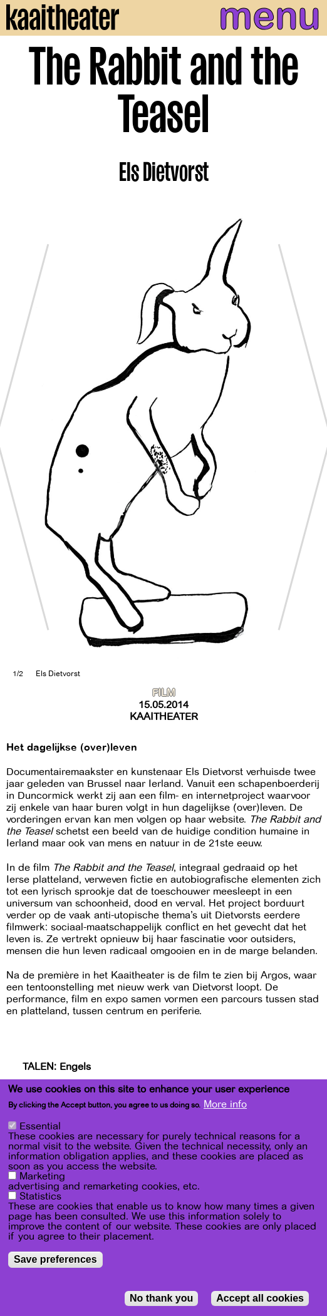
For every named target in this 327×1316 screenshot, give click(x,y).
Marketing (42, 1176)
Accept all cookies (260, 1298)
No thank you (161, 1298)
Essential (40, 1126)
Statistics (40, 1196)
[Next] (308, 436)
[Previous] (18, 436)
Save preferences (55, 1259)
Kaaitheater (164, 717)
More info (225, 1105)
